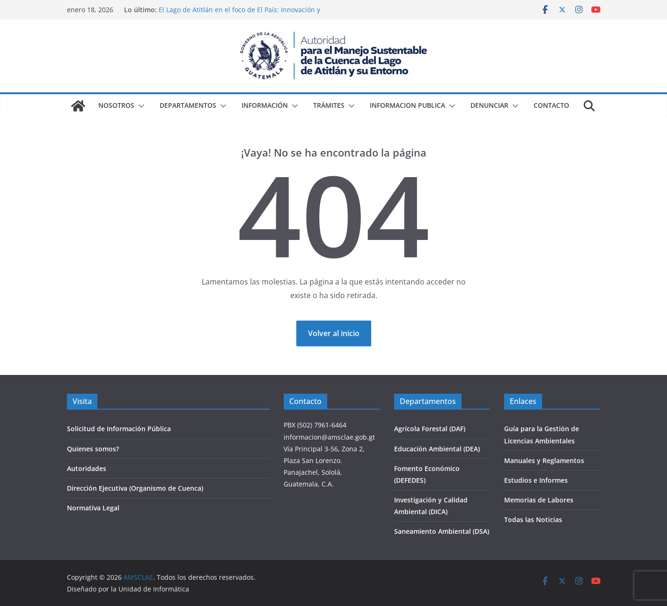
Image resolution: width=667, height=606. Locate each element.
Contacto (551, 105)
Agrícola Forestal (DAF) (429, 428)
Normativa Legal (93, 507)
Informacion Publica (407, 105)
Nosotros (116, 105)
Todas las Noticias (533, 519)
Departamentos (188, 105)
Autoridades (86, 468)
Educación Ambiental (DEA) (437, 448)
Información (265, 105)
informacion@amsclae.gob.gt (329, 437)
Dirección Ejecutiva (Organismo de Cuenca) (135, 488)
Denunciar (489, 105)
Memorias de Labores (538, 499)
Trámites (328, 105)
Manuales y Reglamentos (544, 460)
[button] (139, 106)
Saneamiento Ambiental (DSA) (441, 531)
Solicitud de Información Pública (119, 428)
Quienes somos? (93, 448)
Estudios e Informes (536, 480)
